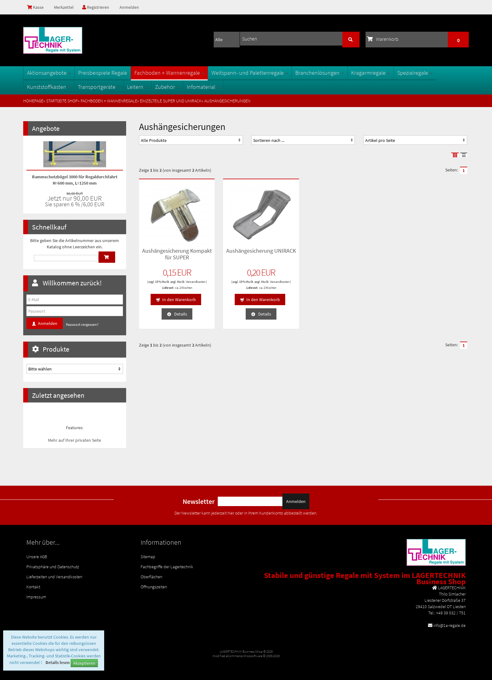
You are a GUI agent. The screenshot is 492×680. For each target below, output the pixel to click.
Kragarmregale (370, 72)
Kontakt (33, 587)
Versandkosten (196, 281)
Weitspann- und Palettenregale (249, 72)
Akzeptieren (84, 663)
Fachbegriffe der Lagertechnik (167, 566)
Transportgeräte (99, 86)
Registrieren (95, 7)
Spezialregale (414, 72)
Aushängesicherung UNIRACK (261, 250)
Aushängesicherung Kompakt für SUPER (177, 254)
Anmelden (129, 7)
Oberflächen (151, 577)
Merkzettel (63, 7)
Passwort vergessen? (82, 324)
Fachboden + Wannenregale (169, 72)
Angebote (46, 128)
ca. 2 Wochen (183, 287)
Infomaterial (203, 86)
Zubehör (167, 86)
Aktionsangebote (49, 72)
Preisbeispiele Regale (102, 72)
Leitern (137, 86)
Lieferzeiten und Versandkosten (54, 577)
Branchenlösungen (319, 72)
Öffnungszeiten (154, 587)
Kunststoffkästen (49, 86)
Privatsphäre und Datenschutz (52, 566)
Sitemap (148, 556)
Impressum (36, 597)
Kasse (35, 7)
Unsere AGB (36, 556)
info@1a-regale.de (449, 625)
